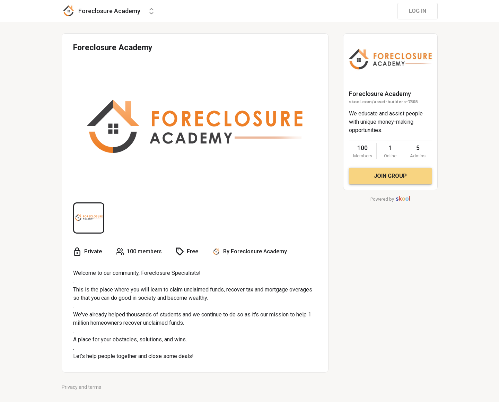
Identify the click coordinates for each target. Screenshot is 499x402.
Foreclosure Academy (380, 93)
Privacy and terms (81, 387)
